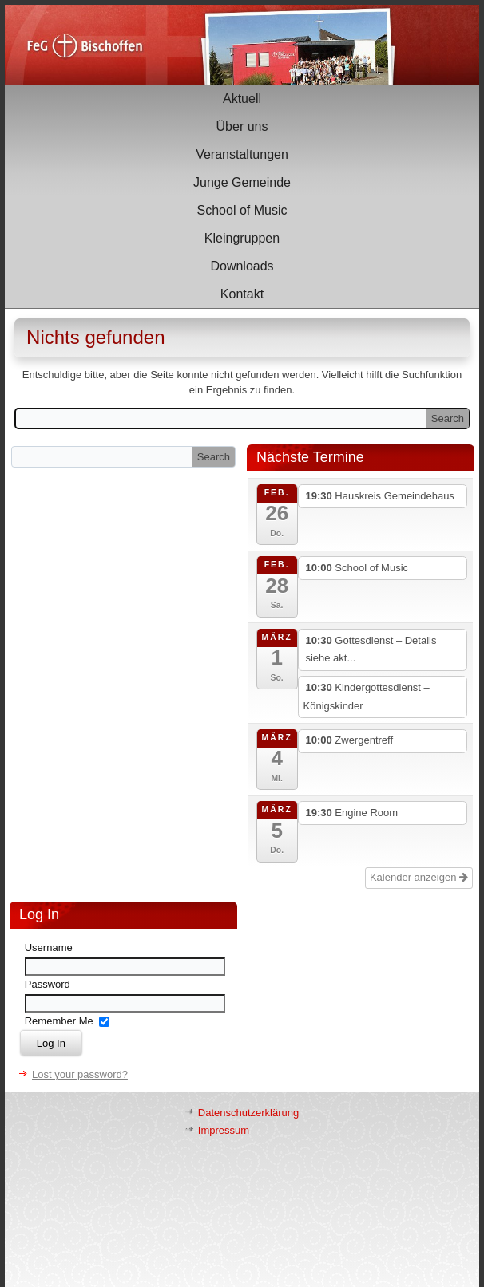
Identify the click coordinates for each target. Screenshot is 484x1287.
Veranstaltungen (242, 154)
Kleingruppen (242, 238)
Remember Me (59, 1021)
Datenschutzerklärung (248, 1113)
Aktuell (242, 98)
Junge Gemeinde (242, 182)
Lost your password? (80, 1074)
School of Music (242, 210)
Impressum (223, 1130)
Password (47, 984)
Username (49, 947)
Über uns (242, 126)
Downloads (241, 266)
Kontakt (242, 294)
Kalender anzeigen (419, 877)
